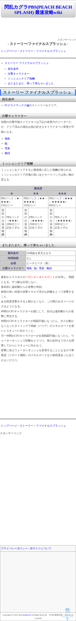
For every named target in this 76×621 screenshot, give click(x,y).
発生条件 (13, 68)
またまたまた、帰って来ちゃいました (31, 83)
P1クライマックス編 (17, 105)
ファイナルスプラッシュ (51, 51)
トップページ (9, 51)
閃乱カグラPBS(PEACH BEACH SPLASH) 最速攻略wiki (38, 9)
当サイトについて (40, 548)
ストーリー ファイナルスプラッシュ (27, 63)
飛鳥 (7, 138)
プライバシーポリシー (14, 548)
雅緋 (7, 153)
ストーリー (26, 51)
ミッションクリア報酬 (21, 78)
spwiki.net (27, 615)
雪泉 (7, 148)
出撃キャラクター (18, 73)
